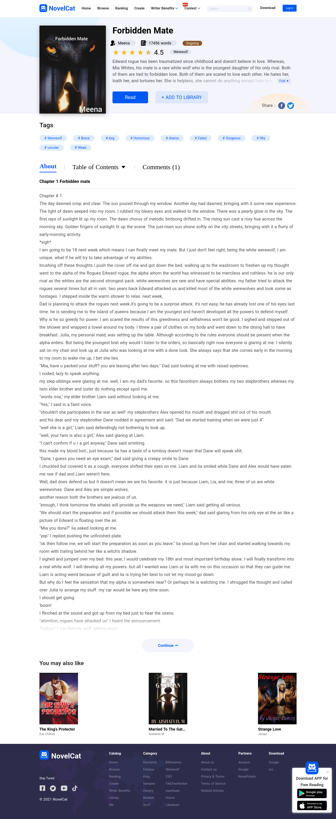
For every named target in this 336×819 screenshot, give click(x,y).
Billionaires (173, 762)
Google (243, 769)
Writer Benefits (119, 791)
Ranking (121, 8)
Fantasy (148, 769)
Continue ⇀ (168, 645)
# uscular (51, 148)
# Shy (260, 138)
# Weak (80, 148)
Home (86, 8)
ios (271, 769)
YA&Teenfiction (176, 784)
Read (130, 97)
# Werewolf (53, 138)
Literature (172, 805)
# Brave (84, 138)
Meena (124, 43)
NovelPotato (247, 776)
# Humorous (140, 138)
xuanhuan (173, 791)
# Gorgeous (232, 138)
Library (114, 798)
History (148, 791)
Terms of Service (213, 784)
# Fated (201, 138)
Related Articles (212, 791)
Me (111, 805)
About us (207, 762)
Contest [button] (192, 8)
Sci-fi (146, 805)
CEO (169, 776)
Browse (103, 8)
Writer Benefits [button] (164, 8)
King (146, 776)
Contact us (209, 769)
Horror (170, 798)
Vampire (149, 784)
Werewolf (172, 769)
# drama (172, 138)
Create (139, 8)
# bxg (110, 138)
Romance (150, 762)
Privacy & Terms (212, 776)
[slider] (132, 51)
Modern (148, 798)
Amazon (244, 762)
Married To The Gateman (170, 729)
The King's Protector (57, 729)
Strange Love (269, 729)
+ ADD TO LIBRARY (182, 97)
